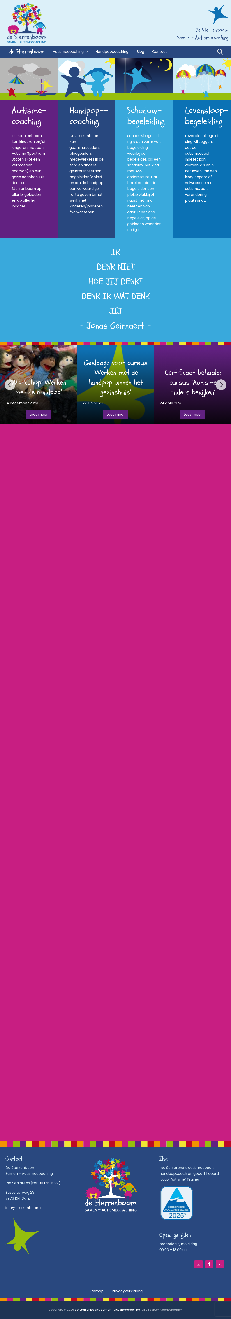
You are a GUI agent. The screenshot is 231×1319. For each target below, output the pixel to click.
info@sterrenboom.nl (24, 1207)
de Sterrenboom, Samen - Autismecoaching (107, 1310)
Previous (10, 384)
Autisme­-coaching (29, 116)
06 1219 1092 (49, 1183)
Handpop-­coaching (88, 116)
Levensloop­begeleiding (206, 116)
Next (221, 384)
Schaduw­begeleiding (146, 116)
